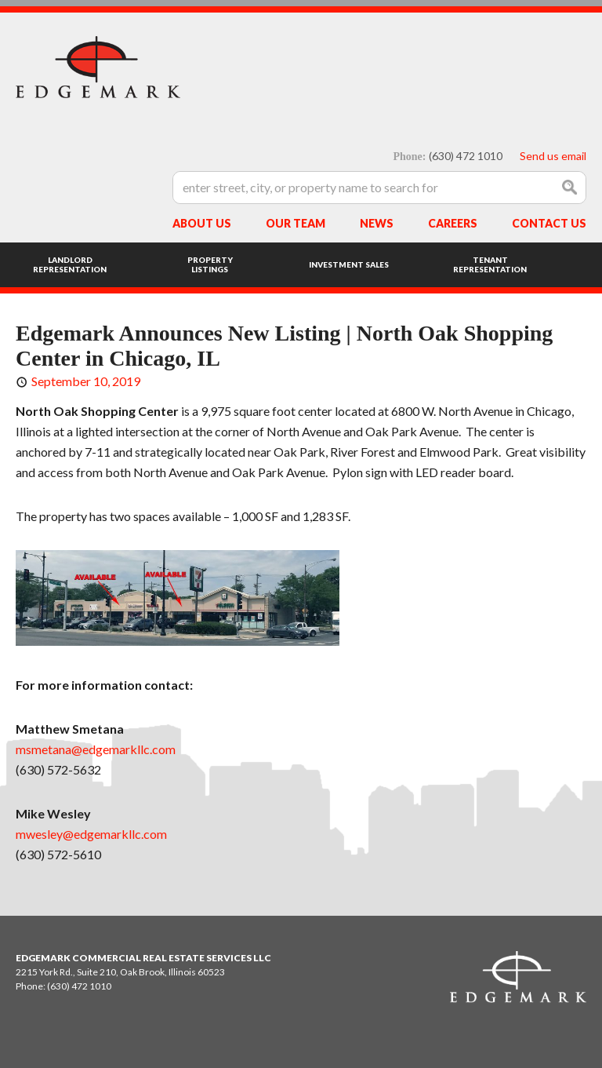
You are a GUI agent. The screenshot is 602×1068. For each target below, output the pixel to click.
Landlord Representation (70, 264)
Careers (452, 223)
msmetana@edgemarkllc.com (96, 749)
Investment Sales (349, 264)
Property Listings (210, 264)
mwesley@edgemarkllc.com (91, 833)
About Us (201, 223)
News (376, 223)
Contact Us (549, 223)
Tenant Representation (490, 264)
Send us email (553, 155)
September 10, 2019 (85, 381)
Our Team (295, 223)
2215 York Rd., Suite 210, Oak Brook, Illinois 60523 (120, 972)
